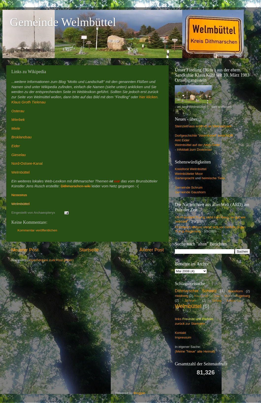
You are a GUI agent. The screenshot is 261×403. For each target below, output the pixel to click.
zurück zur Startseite (190, 323)
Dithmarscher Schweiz (196, 291)
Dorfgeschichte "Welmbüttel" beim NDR (204, 135)
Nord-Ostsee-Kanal (27, 163)
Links (216, 295)
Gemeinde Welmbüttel (63, 22)
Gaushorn (235, 291)
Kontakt (180, 333)
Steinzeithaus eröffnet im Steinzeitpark (203, 126)
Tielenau (39, 102)
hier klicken (148, 97)
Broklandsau (21, 137)
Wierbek (18, 120)
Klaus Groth (21, 102)
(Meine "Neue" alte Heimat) (195, 351)
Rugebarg (242, 296)
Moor (227, 295)
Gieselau (18, 155)
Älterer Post (151, 249)
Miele (15, 128)
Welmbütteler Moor (189, 174)
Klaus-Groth (201, 295)
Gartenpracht (184, 178)
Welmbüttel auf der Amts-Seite (197, 145)
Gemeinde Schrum (189, 187)
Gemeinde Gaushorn (190, 192)
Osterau (17, 111)
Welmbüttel (20, 172)
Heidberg (181, 296)
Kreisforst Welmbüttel (190, 169)
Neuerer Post (24, 249)
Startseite (89, 249)
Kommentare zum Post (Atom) (51, 260)
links (178, 319)
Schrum (190, 300)
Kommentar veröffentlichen (37, 230)
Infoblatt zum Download (194, 149)
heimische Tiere (213, 178)
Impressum (183, 337)
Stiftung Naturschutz (226, 300)
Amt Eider (182, 140)
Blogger (139, 393)
